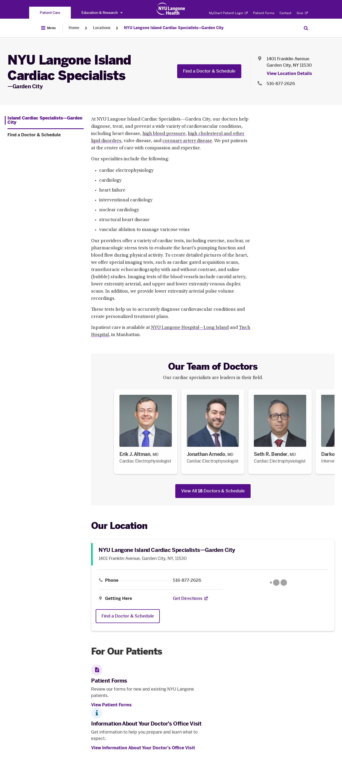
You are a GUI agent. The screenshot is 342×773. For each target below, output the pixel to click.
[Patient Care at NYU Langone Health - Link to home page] (171, 8)
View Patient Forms (111, 704)
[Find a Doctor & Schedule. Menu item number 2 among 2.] (45, 135)
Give (302, 13)
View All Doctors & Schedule (213, 490)
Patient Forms (263, 13)
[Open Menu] (48, 28)
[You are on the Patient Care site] (50, 12)
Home (74, 28)
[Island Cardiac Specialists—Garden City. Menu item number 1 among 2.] (44, 120)
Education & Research (101, 13)
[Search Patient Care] (306, 28)
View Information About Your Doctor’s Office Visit (143, 747)
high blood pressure (163, 134)
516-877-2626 (187, 580)
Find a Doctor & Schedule (209, 71)
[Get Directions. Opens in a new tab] (187, 598)
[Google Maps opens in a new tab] (278, 582)
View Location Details (289, 73)
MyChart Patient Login (228, 13)
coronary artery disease (187, 141)
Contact (285, 13)
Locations (101, 28)
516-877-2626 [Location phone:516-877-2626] (281, 83)
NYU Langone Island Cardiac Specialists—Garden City (174, 28)
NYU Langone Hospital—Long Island (190, 327)
